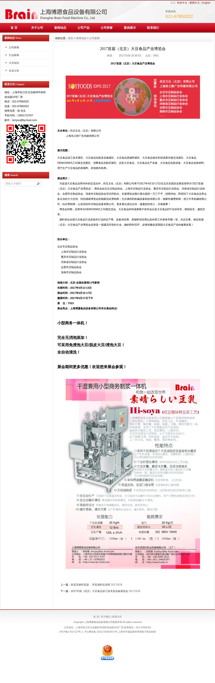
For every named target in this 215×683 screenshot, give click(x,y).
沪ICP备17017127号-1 (71, 631)
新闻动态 (60, 27)
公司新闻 (14, 47)
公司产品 (83, 27)
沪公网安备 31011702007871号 (100, 631)
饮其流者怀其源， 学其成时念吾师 (90, 584)
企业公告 (14, 70)
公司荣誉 (107, 27)
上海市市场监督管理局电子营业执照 (137, 631)
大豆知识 (14, 62)
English (206, 2)
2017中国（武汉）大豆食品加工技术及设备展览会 (99, 591)
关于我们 (105, 616)
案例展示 (130, 27)
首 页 (14, 27)
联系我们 (153, 27)
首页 (70, 38)
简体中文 (182, 2)
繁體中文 (194, 2)
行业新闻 (14, 55)
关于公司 (37, 27)
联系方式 (117, 616)
